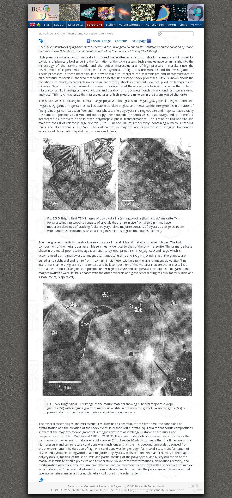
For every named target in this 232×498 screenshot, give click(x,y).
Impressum (196, 24)
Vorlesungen (155, 24)
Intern (171, 24)
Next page (141, 41)
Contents (121, 41)
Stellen (110, 24)
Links (183, 24)
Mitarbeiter (76, 24)
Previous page (99, 41)
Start (47, 24)
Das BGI (59, 24)
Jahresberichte (94, 33)
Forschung (94, 24)
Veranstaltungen (130, 24)
